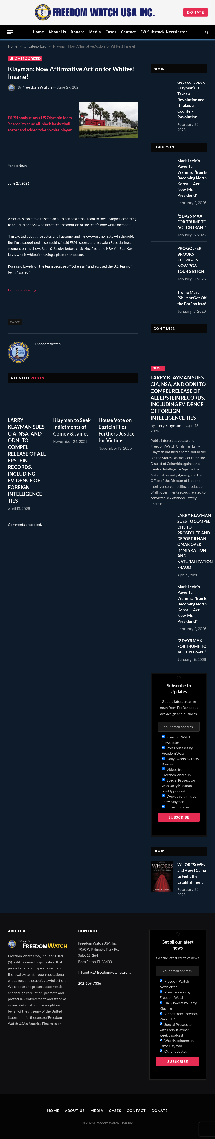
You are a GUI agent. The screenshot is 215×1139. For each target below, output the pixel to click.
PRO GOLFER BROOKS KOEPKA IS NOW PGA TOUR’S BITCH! (191, 260)
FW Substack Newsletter (163, 31)
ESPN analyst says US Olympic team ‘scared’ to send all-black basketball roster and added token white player (40, 123)
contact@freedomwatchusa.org (106, 972)
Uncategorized (25, 58)
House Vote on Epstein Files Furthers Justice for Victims (117, 430)
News (157, 368)
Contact (128, 31)
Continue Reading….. (24, 290)
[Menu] (10, 32)
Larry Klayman (168, 425)
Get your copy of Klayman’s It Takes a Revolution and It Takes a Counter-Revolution (192, 99)
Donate (195, 12)
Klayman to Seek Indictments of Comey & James (72, 427)
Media (95, 31)
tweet (15, 322)
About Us (57, 31)
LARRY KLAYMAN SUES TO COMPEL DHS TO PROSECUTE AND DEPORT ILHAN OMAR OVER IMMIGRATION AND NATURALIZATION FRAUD (195, 541)
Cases (110, 31)
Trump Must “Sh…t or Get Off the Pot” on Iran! (191, 298)
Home (38, 31)
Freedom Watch (37, 87)
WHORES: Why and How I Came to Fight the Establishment (191, 873)
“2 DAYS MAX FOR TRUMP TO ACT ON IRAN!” (191, 221)
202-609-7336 (89, 983)
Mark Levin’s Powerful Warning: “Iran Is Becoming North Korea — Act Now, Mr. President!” (192, 178)
